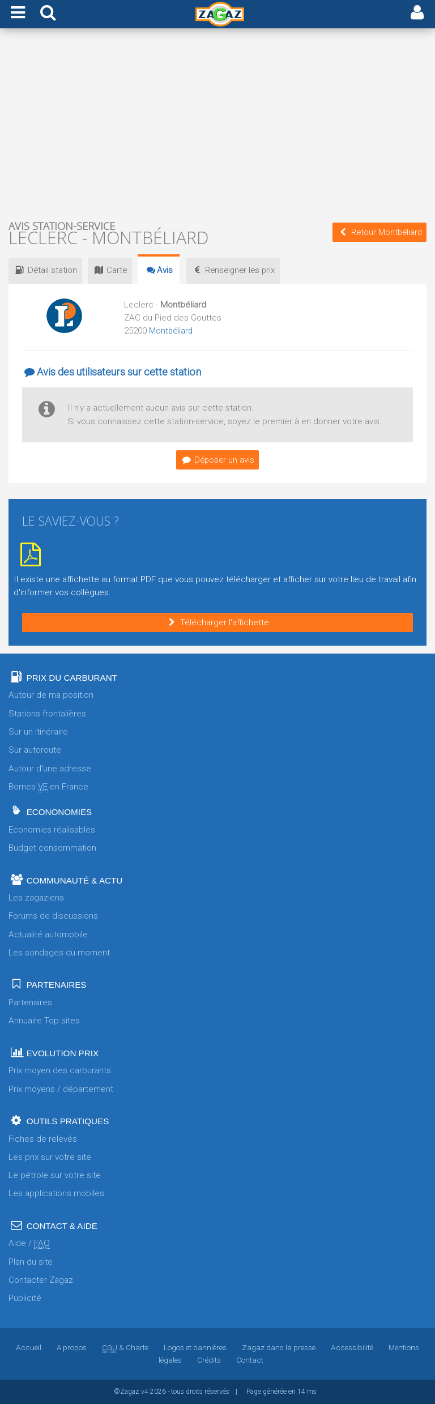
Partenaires (30, 1002)
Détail (47, 270)
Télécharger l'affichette (217, 622)
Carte (117, 270)
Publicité (24, 1298)
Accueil (28, 1347)
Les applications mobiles (56, 1193)
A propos (71, 1347)
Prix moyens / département (60, 1089)
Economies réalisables (51, 830)
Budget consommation (52, 848)
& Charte (125, 1347)
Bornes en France (48, 787)
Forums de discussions (53, 916)
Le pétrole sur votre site (54, 1175)
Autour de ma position (50, 695)
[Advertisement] (217, 123)
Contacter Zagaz (40, 1280)
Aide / (29, 1243)
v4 (144, 1392)
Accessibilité (352, 1347)
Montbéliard (172, 331)
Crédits (209, 1359)
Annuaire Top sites (44, 1020)
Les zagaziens (36, 898)
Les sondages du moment (59, 953)
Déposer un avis (217, 460)
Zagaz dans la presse (278, 1347)
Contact (249, 1359)
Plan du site (30, 1262)
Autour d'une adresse (49, 768)
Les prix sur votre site (49, 1157)
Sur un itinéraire (38, 732)
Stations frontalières (47, 714)
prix (247, 270)
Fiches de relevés (42, 1139)
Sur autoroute (34, 750)
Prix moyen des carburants (59, 1070)
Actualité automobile (48, 934)
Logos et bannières (195, 1347)
